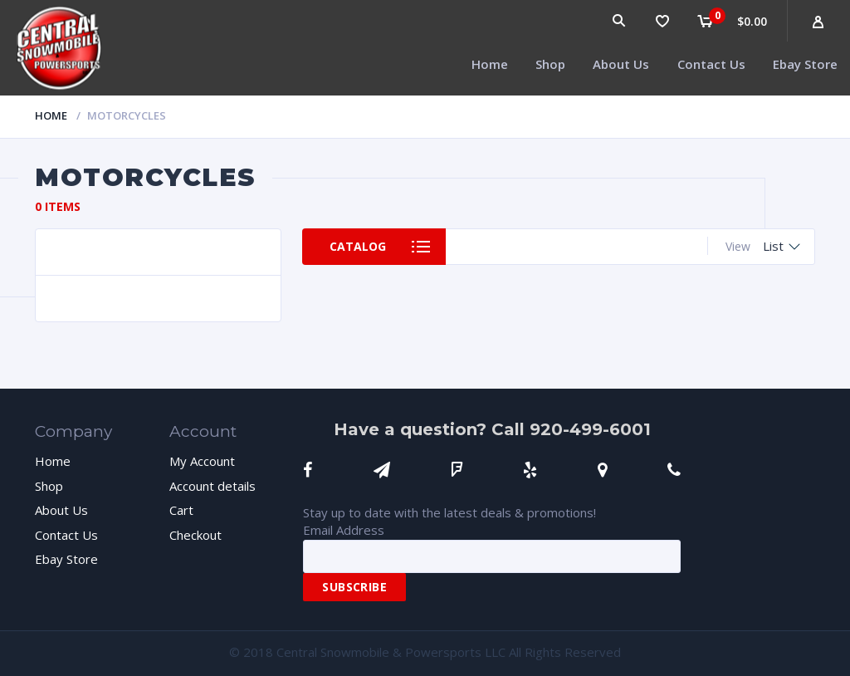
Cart (181, 510)
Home (489, 64)
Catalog (358, 246)
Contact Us (711, 64)
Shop (550, 64)
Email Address (343, 530)
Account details (212, 486)
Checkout (195, 535)
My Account (202, 461)
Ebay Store (805, 64)
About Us (621, 64)
